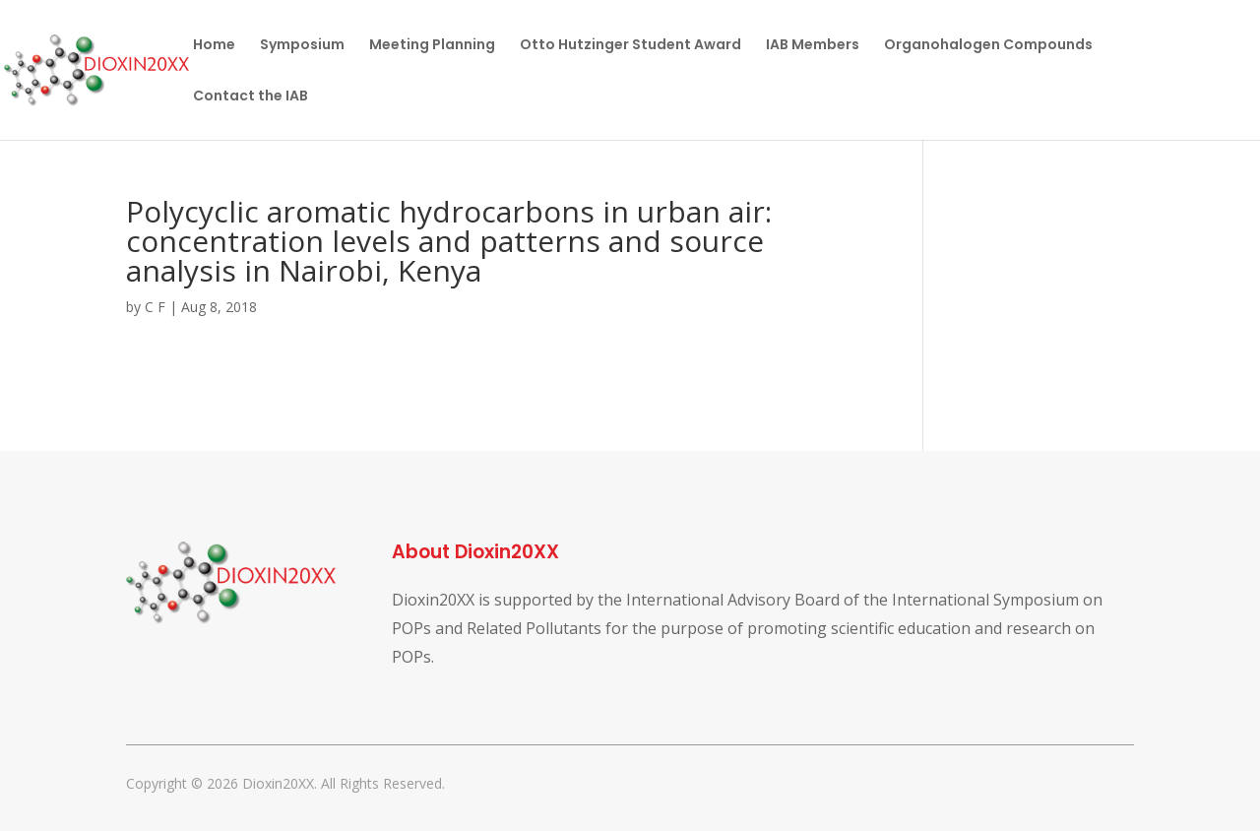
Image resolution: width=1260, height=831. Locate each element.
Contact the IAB (250, 97)
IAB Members (812, 45)
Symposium (302, 45)
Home (214, 45)
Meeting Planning (432, 45)
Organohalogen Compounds (988, 45)
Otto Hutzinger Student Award (630, 45)
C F (155, 306)
